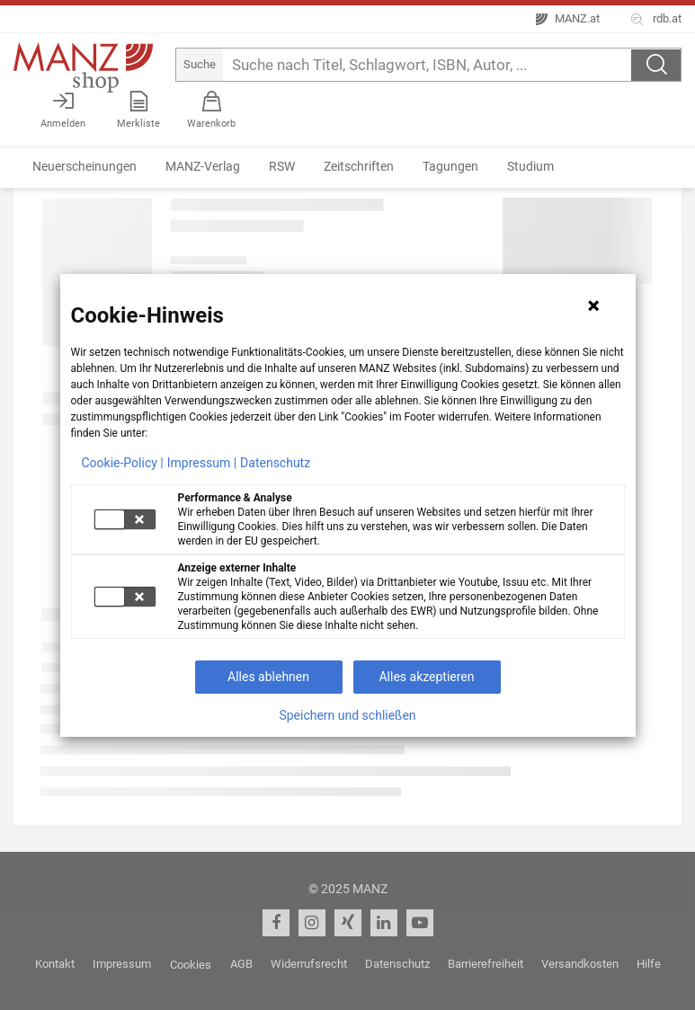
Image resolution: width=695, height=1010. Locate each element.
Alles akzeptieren (426, 676)
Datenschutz (275, 463)
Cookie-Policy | (123, 463)
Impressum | (201, 463)
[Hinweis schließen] (593, 305)
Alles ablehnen (268, 676)
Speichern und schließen (347, 715)
